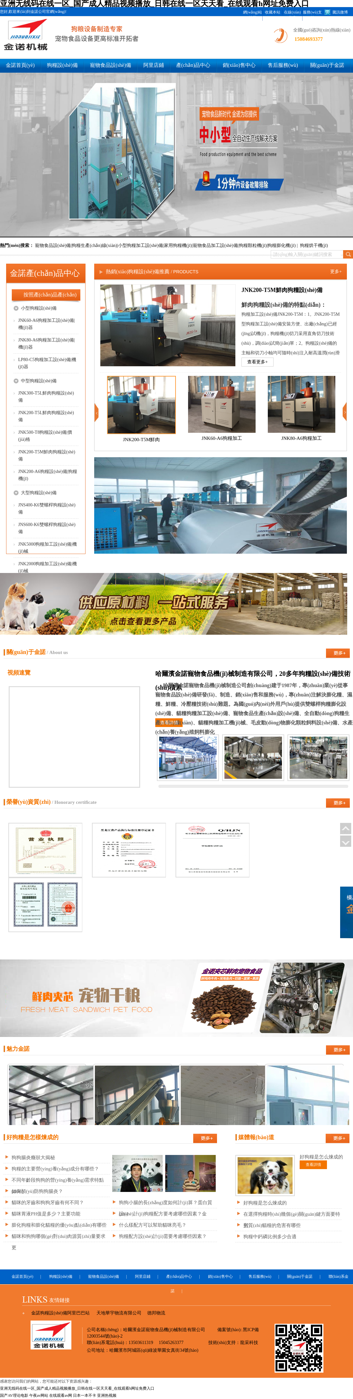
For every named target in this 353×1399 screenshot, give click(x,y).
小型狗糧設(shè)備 (35, 308)
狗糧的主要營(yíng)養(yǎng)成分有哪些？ (55, 1168)
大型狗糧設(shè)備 (35, 492)
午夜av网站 (38, 1395)
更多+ (336, 271)
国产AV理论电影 (14, 1395)
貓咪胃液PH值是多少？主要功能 (46, 1213)
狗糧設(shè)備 (62, 65)
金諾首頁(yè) (20, 65)
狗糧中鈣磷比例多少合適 (269, 1236)
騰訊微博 (340, 12)
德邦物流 (156, 1313)
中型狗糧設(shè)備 (35, 381)
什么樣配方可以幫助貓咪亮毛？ (152, 1225)
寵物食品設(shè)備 (110, 65)
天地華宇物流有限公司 (118, 1313)
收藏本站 (272, 12)
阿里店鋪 (153, 65)
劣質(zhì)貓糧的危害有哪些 (272, 1225)
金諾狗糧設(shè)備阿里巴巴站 (60, 1313)
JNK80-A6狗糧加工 (301, 438)
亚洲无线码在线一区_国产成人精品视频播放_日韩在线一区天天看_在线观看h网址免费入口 (77, 1388)
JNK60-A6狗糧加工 (222, 438)
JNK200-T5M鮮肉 (141, 439)
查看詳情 (169, 722)
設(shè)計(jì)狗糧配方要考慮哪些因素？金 (163, 1213)
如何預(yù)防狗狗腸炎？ (37, 1191)
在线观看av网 (60, 1395)
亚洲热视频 (106, 1395)
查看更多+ (257, 361)
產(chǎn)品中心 (193, 65)
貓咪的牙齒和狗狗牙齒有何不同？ (48, 1202)
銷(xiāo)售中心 (239, 65)
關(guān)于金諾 (327, 65)
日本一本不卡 (84, 1395)
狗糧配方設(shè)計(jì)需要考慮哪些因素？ (163, 1236)
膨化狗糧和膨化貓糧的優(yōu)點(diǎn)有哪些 (59, 1225)
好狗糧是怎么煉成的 (265, 1202)
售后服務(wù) (283, 65)
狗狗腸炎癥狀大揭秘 (33, 1157)
